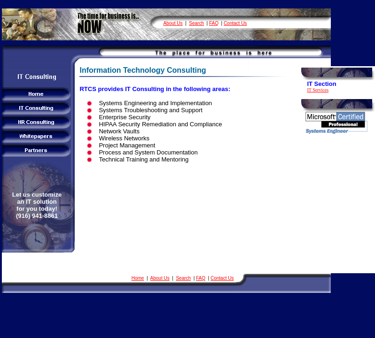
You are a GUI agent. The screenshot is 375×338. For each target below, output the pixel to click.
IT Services (317, 89)
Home (138, 278)
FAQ (214, 23)
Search (196, 23)
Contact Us (235, 23)
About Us (172, 23)
